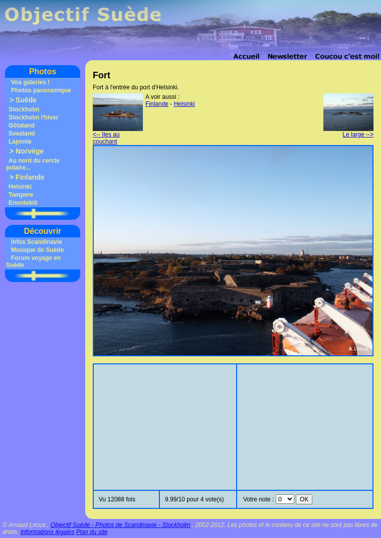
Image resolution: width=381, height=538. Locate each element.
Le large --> (348, 131)
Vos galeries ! (30, 82)
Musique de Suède (37, 249)
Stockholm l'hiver (34, 117)
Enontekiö (23, 202)
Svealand (22, 133)
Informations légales (47, 531)
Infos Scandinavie (36, 241)
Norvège (30, 151)
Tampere (21, 194)
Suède (26, 100)
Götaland (22, 125)
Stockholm (24, 109)
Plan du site (92, 531)
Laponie (20, 141)
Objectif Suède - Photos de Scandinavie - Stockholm (120, 524)
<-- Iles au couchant (118, 135)
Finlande (30, 177)
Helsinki (20, 186)
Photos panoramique (41, 90)
